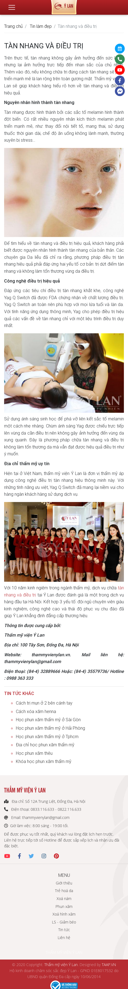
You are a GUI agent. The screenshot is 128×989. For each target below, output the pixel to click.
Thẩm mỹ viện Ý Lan (61, 964)
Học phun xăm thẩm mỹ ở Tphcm (47, 736)
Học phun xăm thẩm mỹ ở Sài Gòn (48, 719)
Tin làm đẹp (41, 26)
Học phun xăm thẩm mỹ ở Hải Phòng (50, 728)
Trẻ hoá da (64, 890)
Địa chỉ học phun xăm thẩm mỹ (45, 744)
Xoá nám (64, 898)
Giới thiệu (64, 883)
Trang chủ (13, 26)
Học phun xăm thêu (34, 753)
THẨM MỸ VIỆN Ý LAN (64, 952)
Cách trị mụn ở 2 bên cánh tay (44, 703)
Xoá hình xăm (64, 914)
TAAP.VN (109, 964)
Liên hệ (64, 937)
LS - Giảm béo (64, 922)
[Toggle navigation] (11, 7)
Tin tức (64, 929)
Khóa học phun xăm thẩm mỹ (43, 761)
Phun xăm (64, 906)
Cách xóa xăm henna (36, 711)
